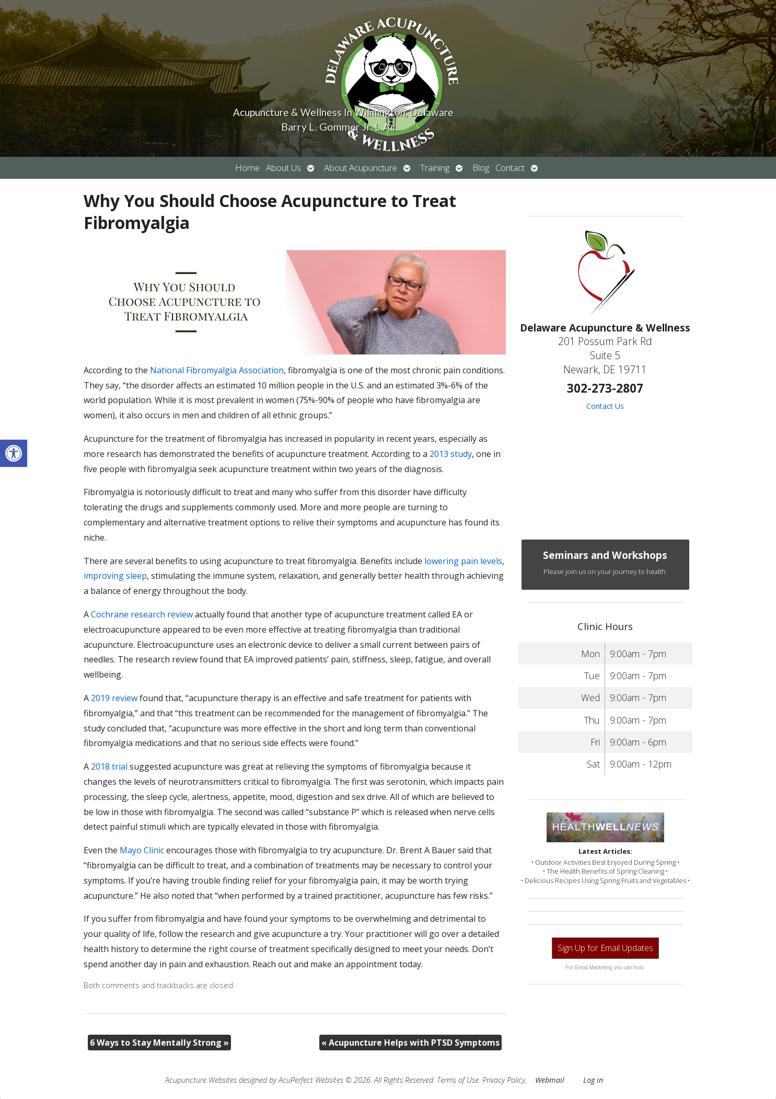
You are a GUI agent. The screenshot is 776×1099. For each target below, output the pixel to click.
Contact (510, 168)
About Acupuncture (360, 168)
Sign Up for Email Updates (605, 948)
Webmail (549, 1080)
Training (434, 168)
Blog (480, 168)
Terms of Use (458, 1080)
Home (247, 168)
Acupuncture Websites (201, 1080)
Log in (593, 1080)
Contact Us (605, 406)
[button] (13, 453)
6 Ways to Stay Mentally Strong (159, 1042)
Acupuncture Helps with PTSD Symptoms (410, 1042)
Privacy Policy (503, 1080)
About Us (283, 168)
